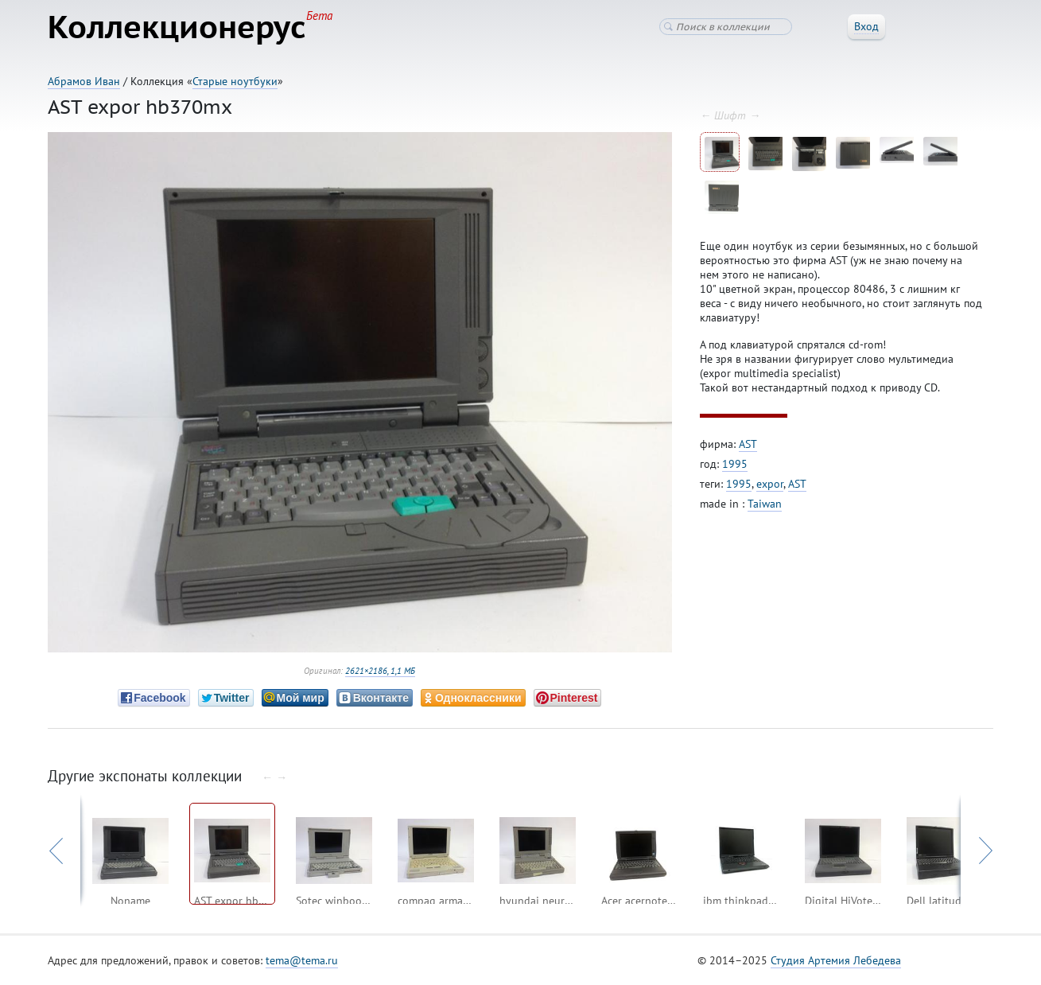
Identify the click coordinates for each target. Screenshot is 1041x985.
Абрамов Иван (84, 81)
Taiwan (765, 503)
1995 (735, 464)
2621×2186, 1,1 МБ (380, 670)
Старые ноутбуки (235, 81)
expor (769, 484)
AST (748, 444)
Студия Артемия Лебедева (836, 960)
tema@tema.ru (302, 960)
